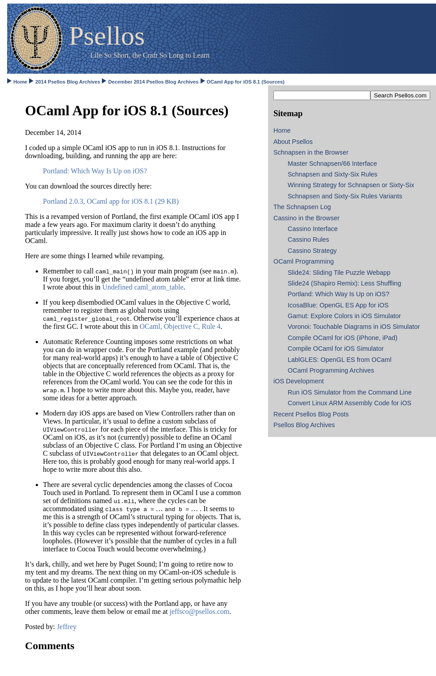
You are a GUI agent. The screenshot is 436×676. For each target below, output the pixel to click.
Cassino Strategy (312, 250)
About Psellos (293, 141)
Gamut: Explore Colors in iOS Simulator (344, 315)
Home (20, 81)
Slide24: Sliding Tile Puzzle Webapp (339, 272)
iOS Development (298, 381)
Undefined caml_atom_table (143, 287)
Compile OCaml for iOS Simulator (336, 348)
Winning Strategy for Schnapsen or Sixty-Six (351, 185)
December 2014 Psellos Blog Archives (153, 81)
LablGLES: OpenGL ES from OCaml (339, 359)
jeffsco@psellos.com (199, 611)
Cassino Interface (313, 228)
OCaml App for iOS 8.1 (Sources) (246, 81)
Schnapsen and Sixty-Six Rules (332, 174)
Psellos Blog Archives (304, 424)
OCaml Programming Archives (331, 370)
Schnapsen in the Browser (310, 152)
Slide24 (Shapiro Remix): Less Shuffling (344, 283)
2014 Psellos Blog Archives (67, 81)
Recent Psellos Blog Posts (311, 414)
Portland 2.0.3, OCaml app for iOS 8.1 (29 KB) (111, 201)
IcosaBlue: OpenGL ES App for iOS (338, 305)
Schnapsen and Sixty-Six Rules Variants (345, 196)
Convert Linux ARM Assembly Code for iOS (349, 403)
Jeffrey (66, 626)
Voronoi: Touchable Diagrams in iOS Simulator (354, 326)
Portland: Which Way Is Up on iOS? (95, 171)
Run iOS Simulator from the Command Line (350, 392)
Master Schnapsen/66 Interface (332, 163)
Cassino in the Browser (306, 218)
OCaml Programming (303, 261)
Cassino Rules (308, 239)
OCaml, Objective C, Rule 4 (179, 326)
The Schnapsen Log (302, 206)
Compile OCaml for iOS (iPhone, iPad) (343, 337)
